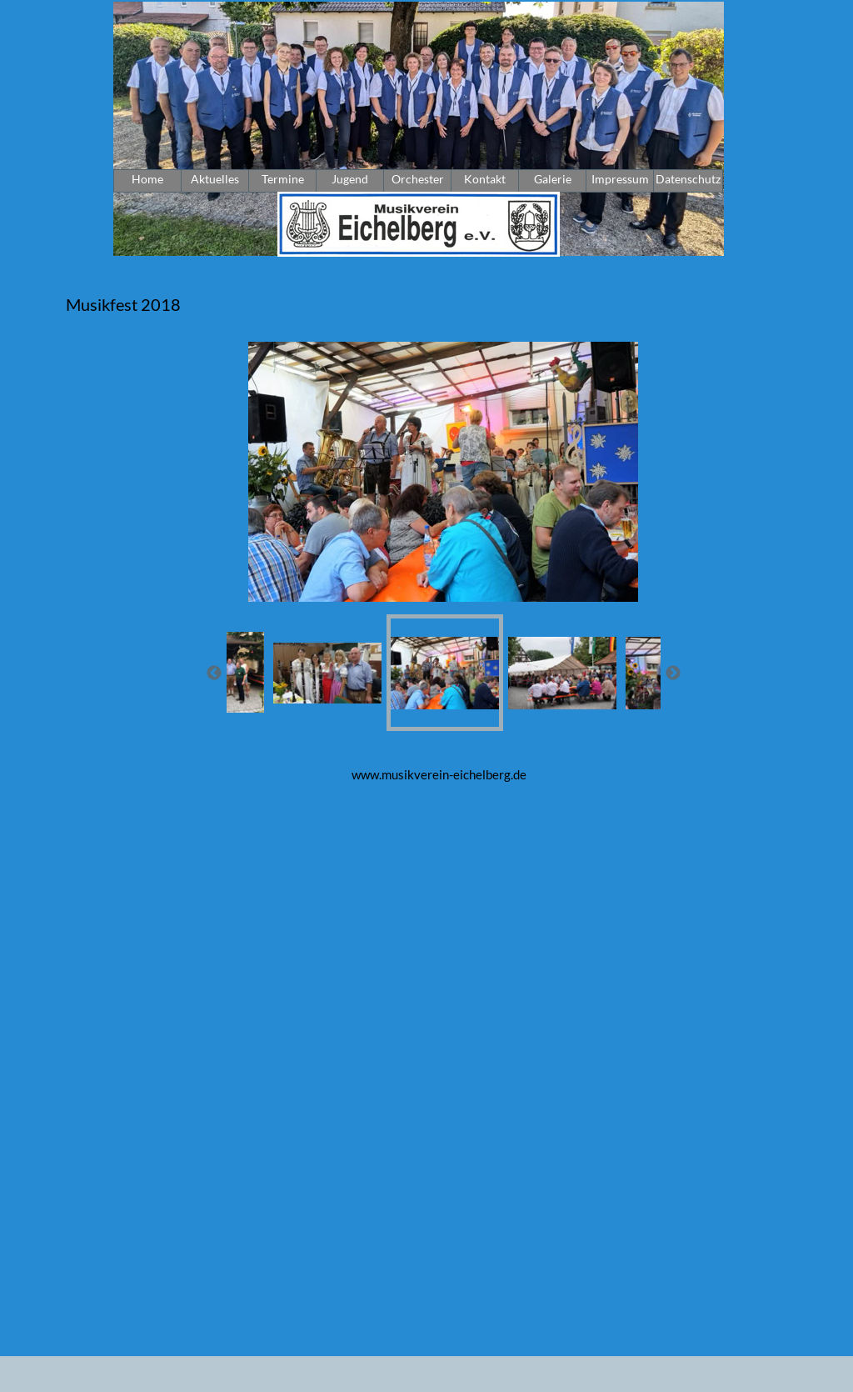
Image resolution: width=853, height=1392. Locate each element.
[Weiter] (673, 672)
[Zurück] (214, 672)
